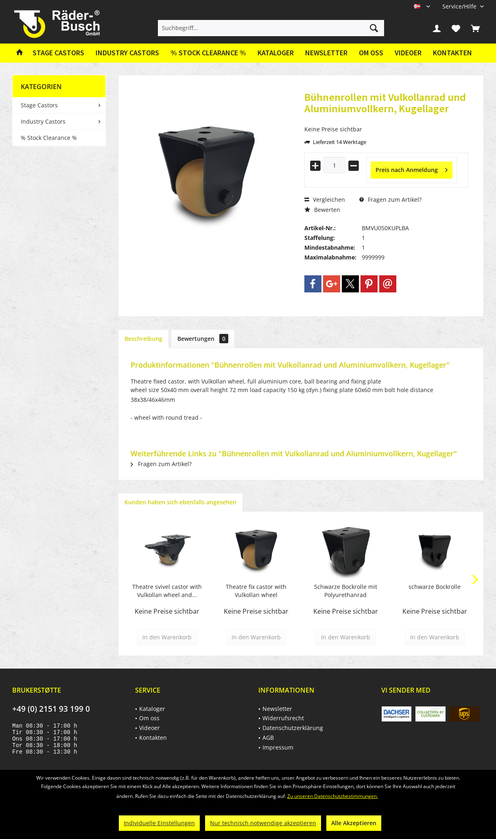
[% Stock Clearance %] (208, 53)
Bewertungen (202, 338)
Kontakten (452, 52)
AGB (268, 737)
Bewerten (322, 210)
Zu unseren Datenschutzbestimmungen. (332, 796)
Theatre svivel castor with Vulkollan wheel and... (167, 591)
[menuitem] (460, 6)
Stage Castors (39, 105)
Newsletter (326, 52)
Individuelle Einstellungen (159, 823)
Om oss (371, 52)
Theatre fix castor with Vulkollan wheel (256, 591)
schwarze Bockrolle (435, 587)
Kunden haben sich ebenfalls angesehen (180, 502)
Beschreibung (143, 338)
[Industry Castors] (127, 53)
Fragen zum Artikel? (390, 199)
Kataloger (276, 52)
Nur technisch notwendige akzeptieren (263, 823)
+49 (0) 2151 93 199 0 (51, 709)
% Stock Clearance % (49, 138)
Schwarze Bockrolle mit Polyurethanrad (345, 591)
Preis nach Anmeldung (412, 168)
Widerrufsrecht (283, 718)
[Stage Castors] (58, 53)
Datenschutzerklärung (292, 728)
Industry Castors (43, 121)
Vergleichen (324, 199)
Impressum (277, 747)
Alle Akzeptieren (353, 823)
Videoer (408, 52)
